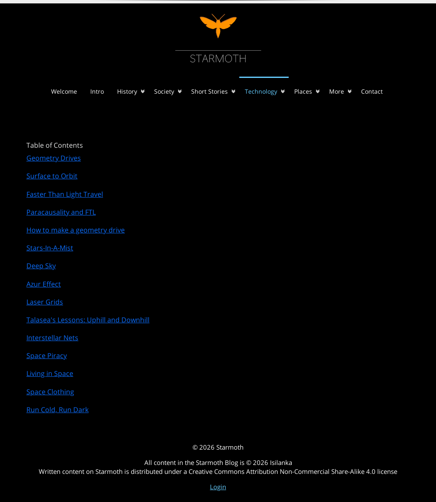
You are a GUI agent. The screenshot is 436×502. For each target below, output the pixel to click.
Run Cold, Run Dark (57, 409)
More (336, 91)
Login (218, 486)
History (127, 91)
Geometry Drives (53, 158)
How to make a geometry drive (75, 230)
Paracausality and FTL (61, 212)
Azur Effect (43, 284)
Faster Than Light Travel (64, 194)
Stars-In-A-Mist (49, 247)
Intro (97, 91)
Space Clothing (50, 391)
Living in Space (49, 373)
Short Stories (209, 91)
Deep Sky (41, 265)
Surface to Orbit (51, 176)
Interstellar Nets (52, 337)
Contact (372, 91)
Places (303, 91)
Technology (261, 91)
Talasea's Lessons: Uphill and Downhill (87, 319)
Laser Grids (44, 302)
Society (164, 91)
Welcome (64, 91)
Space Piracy (46, 355)
